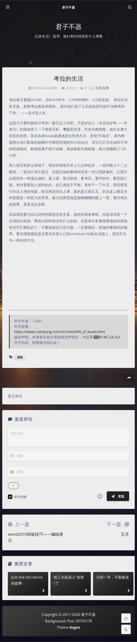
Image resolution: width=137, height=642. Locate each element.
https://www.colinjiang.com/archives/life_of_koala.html (59, 331)
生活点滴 (102, 88)
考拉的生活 (68, 78)
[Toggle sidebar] (7, 7)
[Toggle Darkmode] (126, 629)
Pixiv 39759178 (79, 621)
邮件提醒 (20, 497)
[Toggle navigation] (129, 7)
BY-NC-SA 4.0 (107, 337)
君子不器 (68, 7)
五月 (125, 534)
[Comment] (126, 618)
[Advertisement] (68, 278)
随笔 (20, 357)
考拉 (66, 129)
